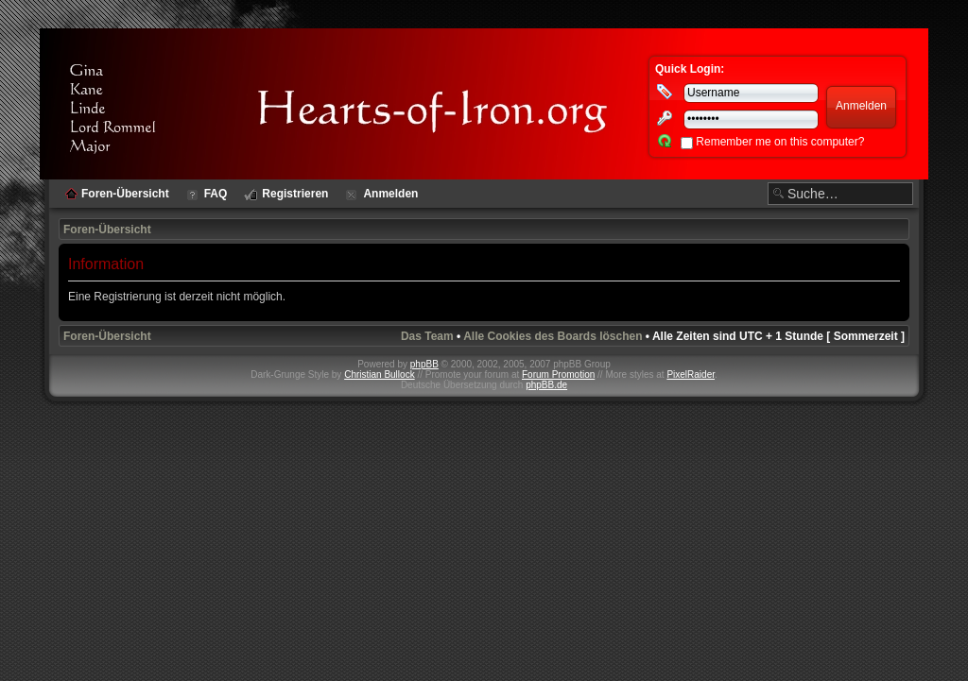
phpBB (424, 364)
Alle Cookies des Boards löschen (552, 336)
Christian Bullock (379, 374)
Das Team (427, 336)
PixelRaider (690, 374)
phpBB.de (546, 385)
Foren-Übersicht (107, 229)
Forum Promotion (558, 374)
